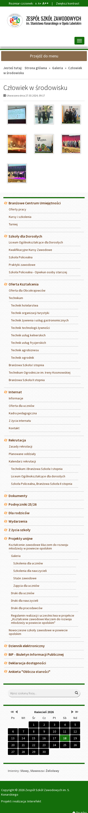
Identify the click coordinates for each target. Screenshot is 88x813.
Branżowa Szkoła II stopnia (27, 380)
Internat (15, 392)
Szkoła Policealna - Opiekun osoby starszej (38, 272)
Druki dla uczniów (22, 593)
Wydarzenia (18, 521)
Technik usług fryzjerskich (28, 343)
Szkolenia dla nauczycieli (30, 571)
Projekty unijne (20, 538)
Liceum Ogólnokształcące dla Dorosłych (36, 242)
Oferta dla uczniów (21, 406)
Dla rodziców (19, 513)
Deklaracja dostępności (27, 663)
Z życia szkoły (19, 530)
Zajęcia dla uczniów (26, 586)
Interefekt (34, 801)
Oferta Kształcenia (24, 284)
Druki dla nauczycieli (24, 601)
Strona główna (36, 68)
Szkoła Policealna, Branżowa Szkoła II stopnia (41, 484)
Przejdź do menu (44, 56)
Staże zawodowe (25, 578)
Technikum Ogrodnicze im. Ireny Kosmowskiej (39, 372)
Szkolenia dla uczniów (28, 563)
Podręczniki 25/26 (23, 504)
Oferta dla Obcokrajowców (27, 290)
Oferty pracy (17, 209)
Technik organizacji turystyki (30, 313)
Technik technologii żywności (30, 328)
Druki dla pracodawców (26, 608)
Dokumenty (18, 495)
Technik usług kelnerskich (28, 335)
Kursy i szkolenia (20, 217)
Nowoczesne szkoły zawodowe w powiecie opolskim (38, 632)
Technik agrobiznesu (25, 350)
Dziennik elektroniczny (27, 645)
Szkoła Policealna (20, 257)
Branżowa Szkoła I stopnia (26, 365)
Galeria (57, 68)
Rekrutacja (17, 440)
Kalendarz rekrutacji (22, 461)
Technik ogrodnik (22, 358)
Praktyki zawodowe (22, 265)
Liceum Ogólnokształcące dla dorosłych (38, 476)
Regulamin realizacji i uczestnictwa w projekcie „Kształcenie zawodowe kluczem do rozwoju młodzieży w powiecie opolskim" (42, 619)
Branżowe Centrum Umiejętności (35, 203)
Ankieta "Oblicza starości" (29, 671)
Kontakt (14, 428)
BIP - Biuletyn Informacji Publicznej (36, 654)
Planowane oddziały (22, 454)
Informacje (16, 398)
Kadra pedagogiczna (23, 413)
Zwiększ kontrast (67, 3)
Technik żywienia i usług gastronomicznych (40, 320)
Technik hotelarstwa (24, 305)
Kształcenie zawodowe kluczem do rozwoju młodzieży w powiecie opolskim (38, 546)
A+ (39, 3)
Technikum (16, 298)
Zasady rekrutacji (20, 446)
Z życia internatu (20, 421)
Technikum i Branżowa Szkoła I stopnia (37, 469)
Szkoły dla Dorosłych (25, 236)
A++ (45, 3)
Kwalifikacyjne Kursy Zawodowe (30, 250)
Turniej (13, 224)
